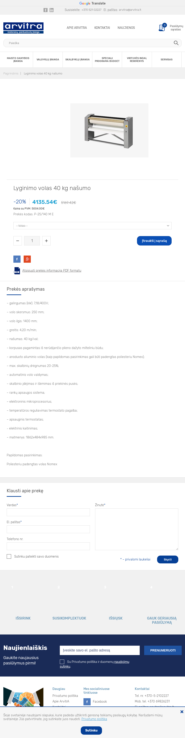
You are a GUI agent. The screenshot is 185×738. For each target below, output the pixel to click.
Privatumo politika (65, 696)
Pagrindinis (10, 73)
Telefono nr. (15, 539)
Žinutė (100, 505)
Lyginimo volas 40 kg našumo (43, 73)
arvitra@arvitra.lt (130, 9)
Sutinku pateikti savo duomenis (33, 556)
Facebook (100, 702)
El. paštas (14, 522)
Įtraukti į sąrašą (154, 241)
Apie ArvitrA (77, 28)
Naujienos (126, 28)
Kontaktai (102, 28)
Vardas (12, 505)
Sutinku (91, 730)
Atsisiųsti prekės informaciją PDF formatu (51, 271)
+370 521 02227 (91, 9)
